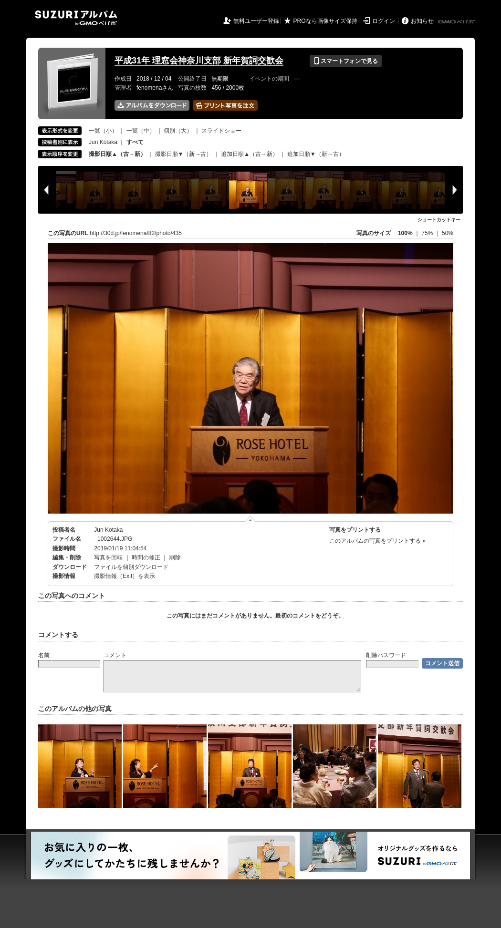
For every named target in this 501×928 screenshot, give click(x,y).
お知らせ (422, 21)
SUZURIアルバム (76, 18)
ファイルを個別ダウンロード (131, 567)
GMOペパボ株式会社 (457, 22)
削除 (175, 557)
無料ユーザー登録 (256, 21)
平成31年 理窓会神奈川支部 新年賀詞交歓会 (199, 60)
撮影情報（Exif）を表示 (124, 576)
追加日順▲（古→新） (249, 154)
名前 (44, 655)
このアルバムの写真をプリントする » (377, 540)
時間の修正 (146, 557)
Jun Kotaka (103, 142)
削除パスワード (386, 655)
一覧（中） (140, 130)
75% (427, 233)
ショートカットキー (439, 219)
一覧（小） (103, 130)
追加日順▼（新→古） (315, 154)
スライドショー (221, 130)
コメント (115, 655)
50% (447, 233)
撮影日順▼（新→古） (183, 154)
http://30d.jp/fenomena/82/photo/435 (136, 233)
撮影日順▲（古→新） (117, 154)
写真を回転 (108, 557)
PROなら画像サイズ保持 (325, 21)
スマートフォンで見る (345, 61)
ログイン (383, 21)
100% (405, 233)
